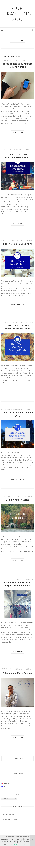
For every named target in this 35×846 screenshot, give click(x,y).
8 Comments (29, 496)
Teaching (17, 669)
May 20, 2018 (5, 240)
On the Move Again (7, 810)
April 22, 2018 (5, 409)
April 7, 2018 (6, 496)
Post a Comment (28, 150)
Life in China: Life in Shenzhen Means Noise (17, 156)
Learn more (17, 844)
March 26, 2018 (7, 578)
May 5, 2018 (6, 322)
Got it (25, 844)
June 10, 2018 (7, 149)
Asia (15, 149)
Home (4, 56)
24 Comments (27, 60)
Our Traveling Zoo (17, 14)
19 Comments (29, 578)
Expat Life (11, 56)
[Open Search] (33, 30)
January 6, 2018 (7, 668)
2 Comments (29, 322)
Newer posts (17, 758)
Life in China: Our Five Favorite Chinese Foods (17, 327)
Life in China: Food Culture (17, 243)
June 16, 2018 (7, 60)
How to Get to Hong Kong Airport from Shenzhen (17, 584)
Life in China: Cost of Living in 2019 (17, 414)
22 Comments (29, 240)
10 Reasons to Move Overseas (17, 673)
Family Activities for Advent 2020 (11, 819)
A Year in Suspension (7, 815)
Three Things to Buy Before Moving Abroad (17, 65)
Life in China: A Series (17, 499)
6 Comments (29, 409)
